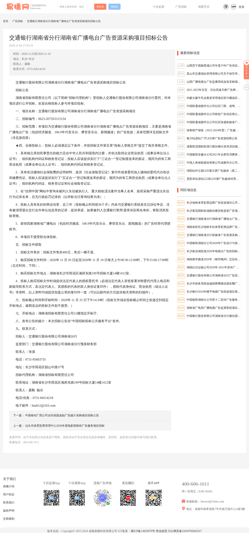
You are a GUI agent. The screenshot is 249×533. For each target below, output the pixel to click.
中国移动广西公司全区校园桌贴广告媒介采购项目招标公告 (62, 415)
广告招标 (181, 6)
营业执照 (161, 531)
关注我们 (128, 483)
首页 (5, 21)
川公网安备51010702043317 (185, 531)
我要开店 (203, 6)
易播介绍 (8, 486)
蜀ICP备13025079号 (143, 531)
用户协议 (8, 494)
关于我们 (9, 479)
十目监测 (158, 6)
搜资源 (100, 6)
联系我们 (8, 502)
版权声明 (8, 510)
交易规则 (8, 518)
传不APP (153, 483)
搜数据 (114, 6)
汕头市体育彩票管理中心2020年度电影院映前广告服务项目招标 (65, 425)
